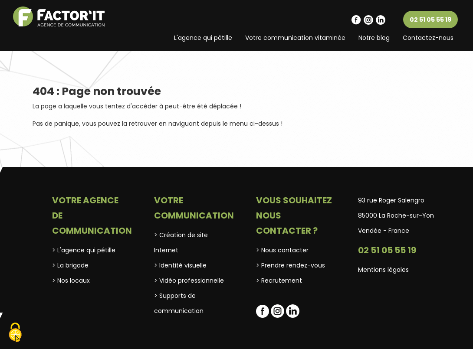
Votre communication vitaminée (295, 37)
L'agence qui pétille (203, 37)
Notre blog (374, 37)
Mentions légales (383, 269)
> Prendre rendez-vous (290, 265)
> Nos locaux (71, 280)
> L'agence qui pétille (83, 250)
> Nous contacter (282, 250)
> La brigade (70, 265)
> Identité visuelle (180, 265)
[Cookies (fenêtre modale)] (15, 333)
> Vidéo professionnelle (189, 280)
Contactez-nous (428, 37)
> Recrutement (279, 280)
